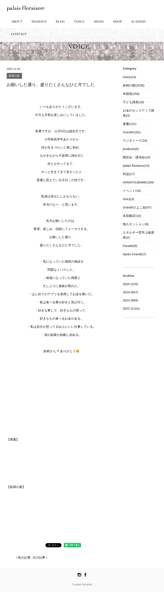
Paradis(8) (130, 246)
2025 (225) (130, 284)
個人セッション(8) (136, 224)
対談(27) (129, 174)
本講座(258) (131, 93)
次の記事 (40, 557)
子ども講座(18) (133, 102)
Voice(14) (129, 77)
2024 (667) (130, 292)
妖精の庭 (14, 75)
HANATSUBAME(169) (138, 182)
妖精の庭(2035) (133, 85)
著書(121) (129, 124)
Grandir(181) (132, 132)
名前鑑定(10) (132, 215)
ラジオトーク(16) (135, 140)
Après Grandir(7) (134, 254)
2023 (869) (130, 300)
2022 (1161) (131, 308)
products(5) (131, 149)
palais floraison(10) (136, 165)
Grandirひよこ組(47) (137, 207)
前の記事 (23, 557)
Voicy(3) (128, 199)
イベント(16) (132, 190)
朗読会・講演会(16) (136, 157)
